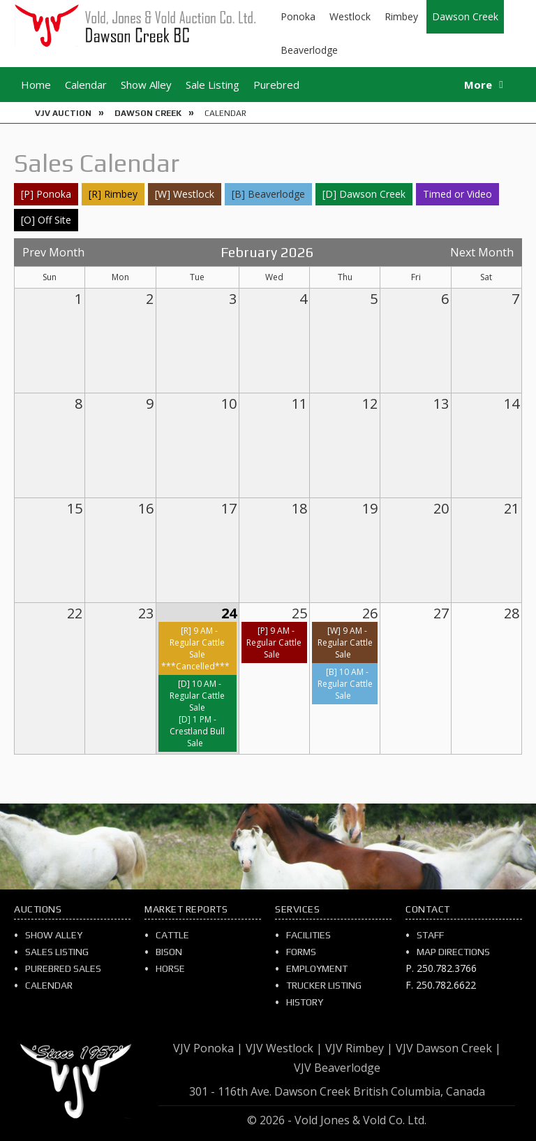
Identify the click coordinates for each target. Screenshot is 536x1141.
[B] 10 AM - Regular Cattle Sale (345, 684)
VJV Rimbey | (359, 1048)
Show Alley (146, 85)
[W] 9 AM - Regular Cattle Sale (345, 642)
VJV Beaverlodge (337, 1067)
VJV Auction (63, 113)
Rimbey (401, 16)
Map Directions (453, 951)
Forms (301, 951)
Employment (317, 968)
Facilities (308, 934)
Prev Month (53, 252)
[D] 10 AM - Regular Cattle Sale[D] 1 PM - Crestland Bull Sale (197, 713)
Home (36, 85)
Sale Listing (212, 85)
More (478, 85)
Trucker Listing (324, 985)
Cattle (172, 934)
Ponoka (298, 16)
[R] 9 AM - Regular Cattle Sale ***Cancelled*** (195, 648)
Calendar (86, 85)
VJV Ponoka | (208, 1048)
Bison (169, 951)
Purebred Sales (63, 968)
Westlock (350, 16)
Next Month (482, 252)
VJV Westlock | (284, 1048)
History (304, 1002)
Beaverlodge (309, 50)
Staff (430, 934)
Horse (170, 968)
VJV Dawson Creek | (448, 1048)
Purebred (276, 85)
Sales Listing (57, 951)
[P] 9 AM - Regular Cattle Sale (274, 642)
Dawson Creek (465, 16)
